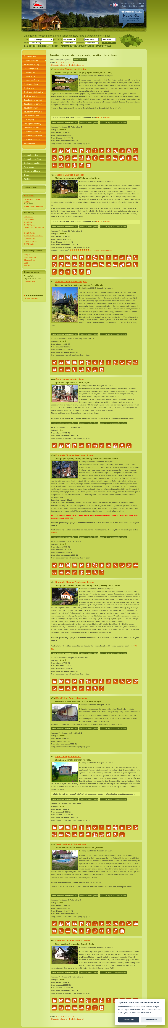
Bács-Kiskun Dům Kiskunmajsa (71, 698)
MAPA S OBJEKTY (103, 46)
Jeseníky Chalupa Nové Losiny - (71, 69)
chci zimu (64, 46)
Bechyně (27, 254)
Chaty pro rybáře (31, 84)
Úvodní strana (30, 57)
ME (48, 46)
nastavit (157, 1010)
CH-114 (107, 221)
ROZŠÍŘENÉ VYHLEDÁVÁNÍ (82, 46)
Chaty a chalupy (31, 60)
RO (52, 46)
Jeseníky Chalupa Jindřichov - (70, 175)
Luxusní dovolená (31, 116)
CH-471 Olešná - (29, 219)
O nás (26, 175)
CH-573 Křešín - (29, 244)
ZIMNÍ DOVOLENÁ (32, 128)
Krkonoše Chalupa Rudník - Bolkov (73, 941)
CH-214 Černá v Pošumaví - (33, 236)
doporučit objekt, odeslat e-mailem (113, 123)
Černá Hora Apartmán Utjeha (69, 379)
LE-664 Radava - (30, 239)
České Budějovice (30, 257)
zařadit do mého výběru (89, 123)
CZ (34, 46)
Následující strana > (76, 65)
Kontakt (27, 179)
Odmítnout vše (151, 1020)
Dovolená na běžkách (33, 135)
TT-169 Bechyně (29, 281)
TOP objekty (29, 120)
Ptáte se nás (29, 167)
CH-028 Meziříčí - (30, 233)
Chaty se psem (30, 96)
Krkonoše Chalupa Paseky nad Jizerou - (75, 455)
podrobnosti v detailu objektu (101, 250)
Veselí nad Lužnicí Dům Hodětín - (71, 844)
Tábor (26, 263)
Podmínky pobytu (31, 155)
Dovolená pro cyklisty (33, 100)
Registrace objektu (32, 163)
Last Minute (29, 196)
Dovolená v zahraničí (33, 112)
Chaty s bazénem (31, 80)
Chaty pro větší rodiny (33, 92)
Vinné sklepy (29, 143)
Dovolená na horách (32, 132)
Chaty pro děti (30, 72)
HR (41, 46)
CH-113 (107, 117)
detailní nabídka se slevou (33, 206)
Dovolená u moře (31, 108)
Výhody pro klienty (32, 171)
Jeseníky (27, 265)
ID (45, 46)
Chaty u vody (29, 76)
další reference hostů (31, 298)
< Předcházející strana (58, 65)
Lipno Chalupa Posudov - (68, 756)
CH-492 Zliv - (28, 222)
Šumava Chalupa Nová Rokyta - (71, 281)
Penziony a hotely (31, 64)
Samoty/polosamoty (32, 124)
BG (30, 46)
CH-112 (99, 117)
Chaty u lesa (29, 88)
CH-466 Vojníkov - (30, 225)
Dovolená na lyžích (32, 139)
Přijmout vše (129, 1020)
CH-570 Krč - (28, 217)
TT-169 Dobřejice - (30, 241)
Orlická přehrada (29, 260)
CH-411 (54, 532)
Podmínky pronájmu (32, 159)
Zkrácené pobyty (31, 68)
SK (56, 46)
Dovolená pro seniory (33, 104)
